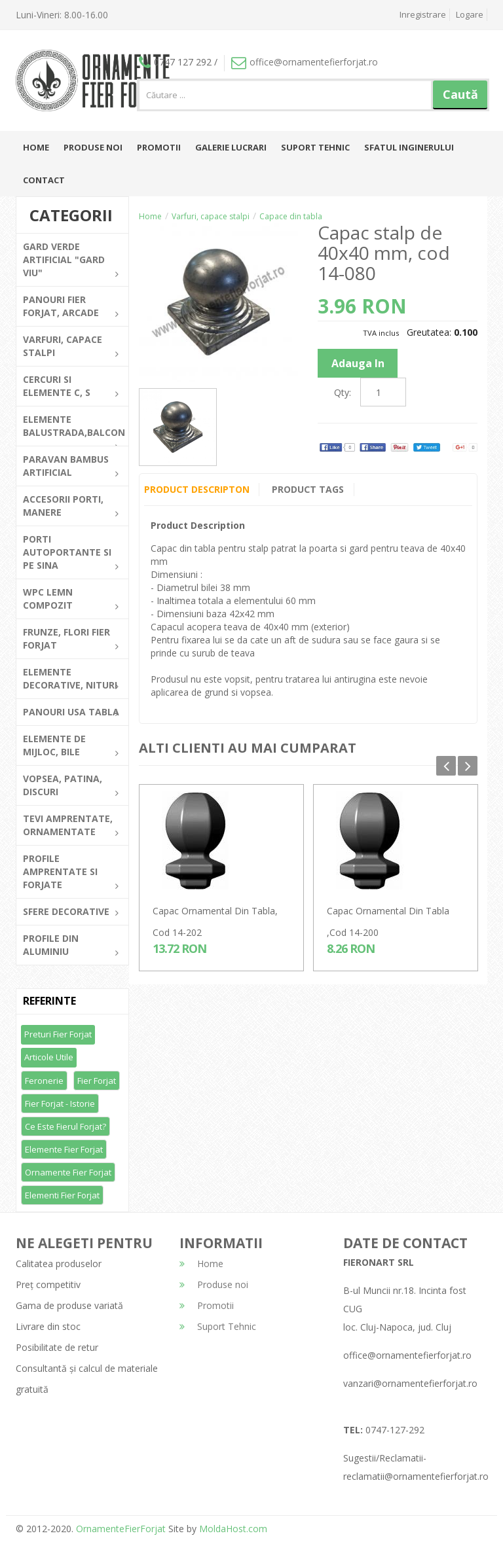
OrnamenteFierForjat (119, 1528)
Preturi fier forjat (58, 1034)
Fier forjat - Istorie (60, 1103)
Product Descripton (197, 489)
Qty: (342, 392)
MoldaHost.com (233, 1528)
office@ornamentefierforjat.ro (304, 62)
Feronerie (44, 1080)
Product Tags (308, 489)
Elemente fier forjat (64, 1149)
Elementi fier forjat (62, 1195)
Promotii (159, 147)
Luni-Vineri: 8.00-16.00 (62, 15)
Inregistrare (423, 14)
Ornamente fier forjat (68, 1172)
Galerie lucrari (231, 147)
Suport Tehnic (315, 147)
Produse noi (93, 147)
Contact (44, 180)
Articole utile (48, 1057)
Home (36, 147)
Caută (460, 94)
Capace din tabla (290, 216)
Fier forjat (96, 1080)
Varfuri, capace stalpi (211, 216)
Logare (469, 14)
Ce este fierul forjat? (65, 1126)
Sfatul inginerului (409, 147)
